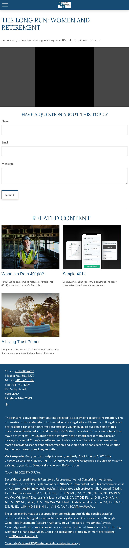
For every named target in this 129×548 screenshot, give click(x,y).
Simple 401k (74, 274)
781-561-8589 (24, 380)
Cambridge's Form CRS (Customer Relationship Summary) (42, 543)
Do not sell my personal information (56, 465)
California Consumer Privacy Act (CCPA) (31, 461)
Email (5, 142)
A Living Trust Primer (21, 341)
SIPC (70, 484)
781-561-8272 (24, 375)
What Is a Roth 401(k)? (23, 274)
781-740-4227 (24, 371)
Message (8, 163)
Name (5, 121)
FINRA (61, 484)
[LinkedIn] (7, 404)
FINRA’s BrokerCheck (23, 536)
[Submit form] (10, 194)
